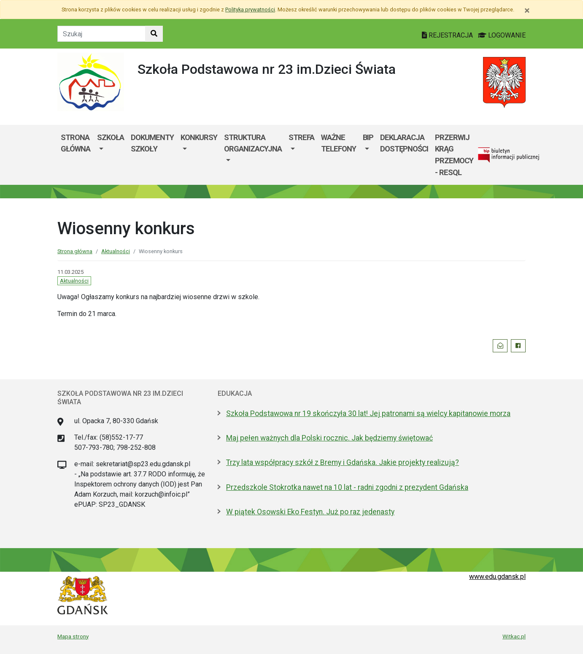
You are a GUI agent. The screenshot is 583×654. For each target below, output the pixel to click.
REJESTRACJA (448, 35)
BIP (368, 137)
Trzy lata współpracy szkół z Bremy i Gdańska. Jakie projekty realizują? (342, 462)
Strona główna (75, 143)
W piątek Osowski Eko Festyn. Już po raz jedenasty (310, 512)
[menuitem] (110, 154)
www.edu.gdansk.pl (497, 577)
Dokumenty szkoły (152, 143)
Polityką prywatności (250, 9)
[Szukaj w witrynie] (154, 34)
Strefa (301, 137)
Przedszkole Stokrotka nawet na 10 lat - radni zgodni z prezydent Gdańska (347, 487)
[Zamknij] (527, 10)
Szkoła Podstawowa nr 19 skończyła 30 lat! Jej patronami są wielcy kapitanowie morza (368, 413)
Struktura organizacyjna (253, 143)
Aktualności (115, 251)
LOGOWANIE (502, 35)
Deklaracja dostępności (404, 143)
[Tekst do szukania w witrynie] (101, 34)
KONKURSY (199, 137)
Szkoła (110, 137)
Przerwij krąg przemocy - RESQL (454, 155)
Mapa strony (73, 636)
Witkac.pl (514, 636)
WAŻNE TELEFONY (338, 143)
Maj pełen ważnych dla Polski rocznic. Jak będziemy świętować (329, 438)
